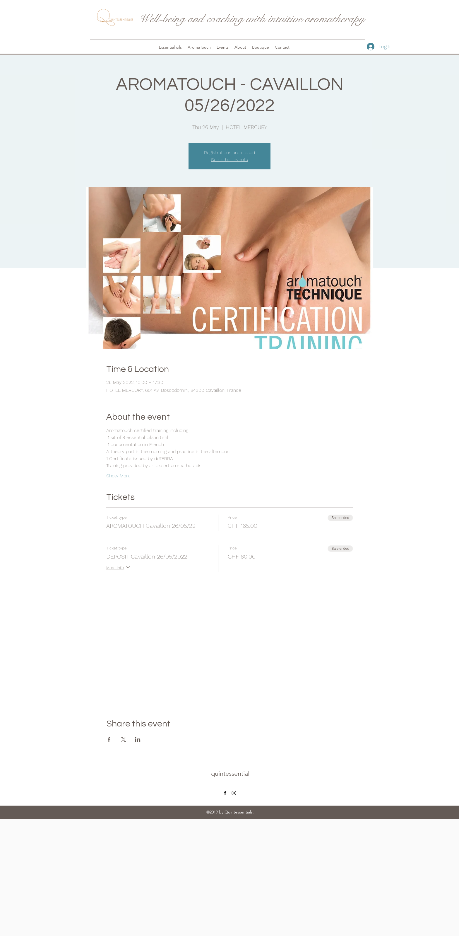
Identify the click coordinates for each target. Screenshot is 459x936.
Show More (118, 476)
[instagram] (234, 793)
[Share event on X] (123, 739)
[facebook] (225, 793)
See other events (229, 159)
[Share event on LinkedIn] (138, 739)
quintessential (230, 773)
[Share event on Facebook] (109, 739)
